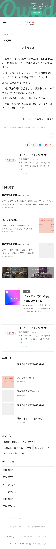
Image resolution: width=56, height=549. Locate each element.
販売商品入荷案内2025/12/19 (15, 244)
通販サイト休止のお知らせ (29, 418)
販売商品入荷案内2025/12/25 (15, 195)
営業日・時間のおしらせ (18, 442)
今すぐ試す (36, 13)
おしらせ (42, 447)
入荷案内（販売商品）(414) (11, 127)
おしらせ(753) (26, 127)
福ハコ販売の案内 (10, 220)
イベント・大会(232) (39, 127)
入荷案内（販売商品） (17, 447)
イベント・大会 (14, 453)
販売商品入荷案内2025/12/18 (30, 405)
